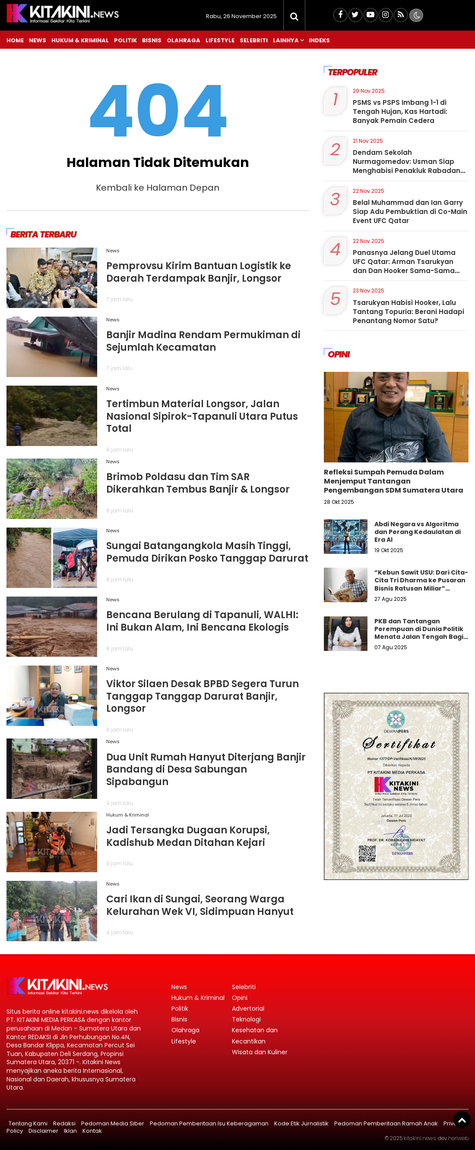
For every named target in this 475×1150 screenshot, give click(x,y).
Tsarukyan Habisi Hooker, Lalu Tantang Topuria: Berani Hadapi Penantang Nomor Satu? (408, 311)
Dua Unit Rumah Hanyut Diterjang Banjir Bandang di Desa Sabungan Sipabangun (206, 770)
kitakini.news (420, 1138)
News (37, 40)
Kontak (92, 1131)
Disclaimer (43, 1131)
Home (15, 40)
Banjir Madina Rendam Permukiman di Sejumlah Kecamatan (203, 341)
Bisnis (152, 40)
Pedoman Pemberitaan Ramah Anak (386, 1123)
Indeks (319, 40)
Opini (239, 997)
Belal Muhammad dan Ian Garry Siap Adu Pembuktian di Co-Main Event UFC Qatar (410, 211)
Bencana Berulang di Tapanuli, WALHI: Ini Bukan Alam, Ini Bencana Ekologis (202, 621)
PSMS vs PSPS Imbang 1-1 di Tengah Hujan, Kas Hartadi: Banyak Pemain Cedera (400, 111)
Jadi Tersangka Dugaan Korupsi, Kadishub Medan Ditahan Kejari (188, 836)
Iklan (70, 1131)
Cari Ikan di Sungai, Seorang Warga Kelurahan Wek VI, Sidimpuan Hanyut (200, 905)
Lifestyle (220, 40)
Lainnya (286, 40)
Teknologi (246, 1019)
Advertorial (248, 1008)
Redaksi (64, 1123)
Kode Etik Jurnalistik (301, 1123)
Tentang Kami (28, 1123)
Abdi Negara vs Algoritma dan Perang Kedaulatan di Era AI (417, 532)
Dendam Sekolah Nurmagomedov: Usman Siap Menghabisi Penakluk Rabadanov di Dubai (411, 166)
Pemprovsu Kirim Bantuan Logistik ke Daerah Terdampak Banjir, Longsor (198, 272)
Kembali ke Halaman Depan (157, 188)
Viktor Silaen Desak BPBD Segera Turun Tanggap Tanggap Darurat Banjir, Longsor (202, 696)
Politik (125, 40)
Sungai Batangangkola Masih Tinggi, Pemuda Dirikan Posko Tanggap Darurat (207, 552)
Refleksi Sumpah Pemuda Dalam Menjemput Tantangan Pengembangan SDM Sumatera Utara (393, 481)
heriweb (458, 1138)
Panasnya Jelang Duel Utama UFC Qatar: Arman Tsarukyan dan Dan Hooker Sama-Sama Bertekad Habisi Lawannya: (404, 266)
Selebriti (254, 40)
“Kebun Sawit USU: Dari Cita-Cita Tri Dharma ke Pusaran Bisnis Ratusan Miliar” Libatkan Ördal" (421, 584)
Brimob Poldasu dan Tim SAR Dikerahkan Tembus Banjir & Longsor (198, 483)
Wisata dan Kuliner (260, 1052)
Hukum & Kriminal (80, 40)
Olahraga (183, 40)
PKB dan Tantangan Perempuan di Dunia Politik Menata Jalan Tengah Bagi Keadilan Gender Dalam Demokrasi (418, 637)
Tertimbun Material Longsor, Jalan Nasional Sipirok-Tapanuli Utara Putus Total (202, 416)
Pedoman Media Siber (112, 1123)
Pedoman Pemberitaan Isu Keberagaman (209, 1123)
